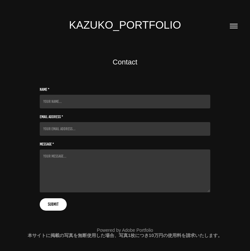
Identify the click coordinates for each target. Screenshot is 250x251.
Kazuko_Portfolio (125, 25)
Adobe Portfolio (137, 230)
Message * (47, 144)
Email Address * (51, 117)
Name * (44, 89)
